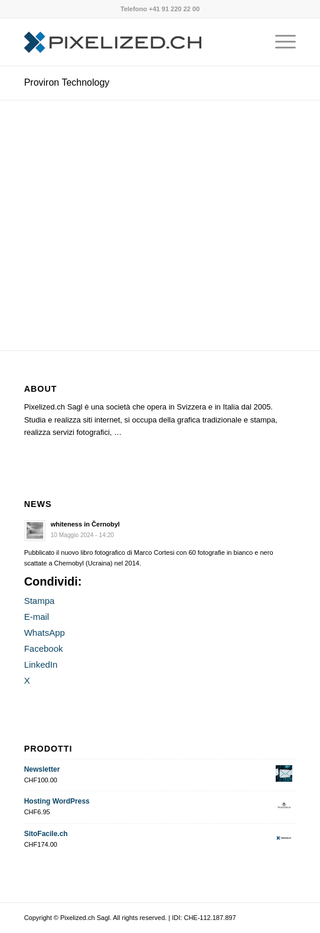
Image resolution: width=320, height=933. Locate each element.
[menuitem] (279, 42)
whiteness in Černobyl (85, 524)
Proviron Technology (67, 82)
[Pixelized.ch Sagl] (133, 42)
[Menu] (279, 42)
